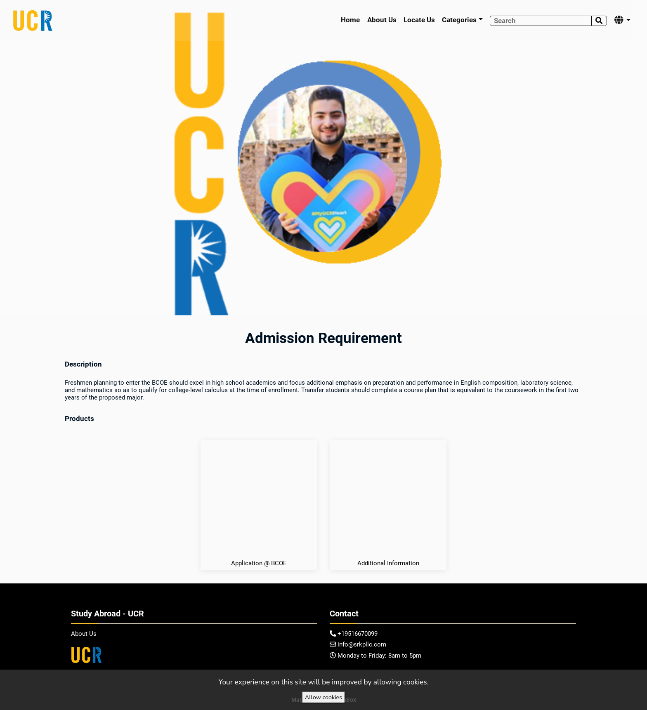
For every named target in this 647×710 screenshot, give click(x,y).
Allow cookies (323, 697)
